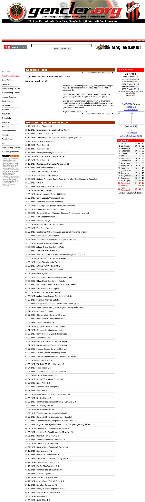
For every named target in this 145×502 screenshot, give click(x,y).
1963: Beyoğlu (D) (130, 89)
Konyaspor (125, 173)
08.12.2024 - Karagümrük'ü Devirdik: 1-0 (42, 462)
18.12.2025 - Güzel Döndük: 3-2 (38, 126)
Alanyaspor (125, 168)
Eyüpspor (124, 185)
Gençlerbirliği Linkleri (11, 147)
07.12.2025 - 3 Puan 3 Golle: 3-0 (39, 134)
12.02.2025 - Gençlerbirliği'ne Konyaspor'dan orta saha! (48, 417)
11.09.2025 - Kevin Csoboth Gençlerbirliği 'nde (44, 198)
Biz (3, 143)
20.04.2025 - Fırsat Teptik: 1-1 (37, 368)
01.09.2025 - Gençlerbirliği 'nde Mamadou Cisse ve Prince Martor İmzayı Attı (57, 213)
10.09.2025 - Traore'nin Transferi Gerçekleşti (44, 202)
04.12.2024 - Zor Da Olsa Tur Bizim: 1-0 (42, 466)
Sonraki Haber (106, 73)
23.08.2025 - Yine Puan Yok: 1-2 (38, 228)
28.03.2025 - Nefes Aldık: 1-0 (37, 383)
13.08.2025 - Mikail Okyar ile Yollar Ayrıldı (42, 262)
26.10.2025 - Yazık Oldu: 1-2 (37, 160)
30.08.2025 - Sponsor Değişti (37, 220)
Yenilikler (6, 84)
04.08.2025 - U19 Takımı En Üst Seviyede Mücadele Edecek (50, 285)
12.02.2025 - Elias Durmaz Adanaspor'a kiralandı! (46, 413)
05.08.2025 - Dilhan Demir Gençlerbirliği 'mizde (45, 281)
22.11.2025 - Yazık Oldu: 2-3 (37, 145)
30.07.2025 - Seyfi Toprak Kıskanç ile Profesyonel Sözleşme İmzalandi (54, 307)
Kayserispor (125, 183)
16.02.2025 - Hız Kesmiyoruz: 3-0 (39, 406)
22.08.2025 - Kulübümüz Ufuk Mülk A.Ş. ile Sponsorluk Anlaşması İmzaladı (56, 232)
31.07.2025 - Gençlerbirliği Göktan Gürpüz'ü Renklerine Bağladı (52, 304)
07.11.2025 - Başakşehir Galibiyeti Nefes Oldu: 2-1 (46, 153)
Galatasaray (125, 146)
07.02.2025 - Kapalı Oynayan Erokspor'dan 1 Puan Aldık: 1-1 (50, 421)
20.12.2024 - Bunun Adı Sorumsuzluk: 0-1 (42, 455)
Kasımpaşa (125, 178)
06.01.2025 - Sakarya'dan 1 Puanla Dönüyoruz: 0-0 (46, 447)
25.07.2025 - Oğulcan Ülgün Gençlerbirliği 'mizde (45, 315)
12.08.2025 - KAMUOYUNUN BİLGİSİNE (42, 266)
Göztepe (124, 153)
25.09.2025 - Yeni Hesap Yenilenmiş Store (43, 175)
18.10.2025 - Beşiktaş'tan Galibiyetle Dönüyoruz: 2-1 (47, 164)
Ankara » (6, 135)
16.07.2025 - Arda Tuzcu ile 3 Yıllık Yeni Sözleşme (46, 341)
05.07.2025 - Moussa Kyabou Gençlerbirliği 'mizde (46, 349)
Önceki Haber (90, 73)
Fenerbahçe (125, 148)
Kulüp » (5, 126)
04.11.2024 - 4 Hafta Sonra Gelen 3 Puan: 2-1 (44, 481)
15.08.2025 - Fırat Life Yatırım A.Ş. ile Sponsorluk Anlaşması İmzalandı (55, 254)
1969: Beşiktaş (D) (130, 84)
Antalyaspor (125, 181)
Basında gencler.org (10, 152)
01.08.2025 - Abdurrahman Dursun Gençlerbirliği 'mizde (48, 296)
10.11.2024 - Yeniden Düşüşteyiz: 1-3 (41, 477)
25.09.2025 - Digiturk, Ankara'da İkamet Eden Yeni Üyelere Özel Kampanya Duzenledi (61, 179)
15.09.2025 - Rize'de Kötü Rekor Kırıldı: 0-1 (43, 186)
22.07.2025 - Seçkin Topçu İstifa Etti (40, 322)
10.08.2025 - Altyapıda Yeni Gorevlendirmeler (44, 270)
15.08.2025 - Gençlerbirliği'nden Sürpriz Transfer (45, 258)
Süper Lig (123, 140)
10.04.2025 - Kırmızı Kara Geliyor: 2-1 (41, 375)
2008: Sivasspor (130, 77)
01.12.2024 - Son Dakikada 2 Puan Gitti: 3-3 (43, 470)
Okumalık (6, 105)
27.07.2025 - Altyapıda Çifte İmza (39, 311)
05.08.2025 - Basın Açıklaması (38, 273)
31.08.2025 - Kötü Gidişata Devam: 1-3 (41, 217)
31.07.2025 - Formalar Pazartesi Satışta (42, 300)
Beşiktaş (124, 156)
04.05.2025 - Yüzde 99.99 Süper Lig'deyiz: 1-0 (44, 364)
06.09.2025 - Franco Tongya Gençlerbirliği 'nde (45, 209)
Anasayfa (6, 72)
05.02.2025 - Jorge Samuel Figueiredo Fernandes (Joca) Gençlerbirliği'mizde (57, 424)
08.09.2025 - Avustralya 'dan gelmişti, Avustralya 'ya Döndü (50, 205)
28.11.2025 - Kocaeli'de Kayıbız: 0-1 (40, 141)
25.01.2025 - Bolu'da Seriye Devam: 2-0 (42, 436)
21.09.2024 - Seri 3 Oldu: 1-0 (37, 500)
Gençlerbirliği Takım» (11, 88)
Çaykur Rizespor (127, 171)
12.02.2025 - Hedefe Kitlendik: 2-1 (39, 409)
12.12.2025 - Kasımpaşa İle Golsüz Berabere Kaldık (47, 130)
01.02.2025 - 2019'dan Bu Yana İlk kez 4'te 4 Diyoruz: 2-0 (49, 432)
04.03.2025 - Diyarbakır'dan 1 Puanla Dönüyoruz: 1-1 (47, 394)
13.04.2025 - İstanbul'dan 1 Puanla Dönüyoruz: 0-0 (46, 372)
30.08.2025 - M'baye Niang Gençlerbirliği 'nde (44, 224)
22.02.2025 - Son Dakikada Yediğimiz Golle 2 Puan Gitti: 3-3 (50, 402)
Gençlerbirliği (126, 176)
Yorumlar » (6, 114)
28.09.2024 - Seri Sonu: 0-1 (37, 496)
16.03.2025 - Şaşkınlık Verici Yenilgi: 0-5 (42, 387)
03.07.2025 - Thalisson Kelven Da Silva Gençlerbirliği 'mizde (50, 356)
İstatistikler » (7, 101)
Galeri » (5, 122)
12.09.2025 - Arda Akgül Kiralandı (39, 190)
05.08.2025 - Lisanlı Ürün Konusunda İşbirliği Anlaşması (48, 277)
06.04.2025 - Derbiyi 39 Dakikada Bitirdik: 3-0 (44, 379)
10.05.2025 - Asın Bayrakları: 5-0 (39, 360)
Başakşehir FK (126, 166)
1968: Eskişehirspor (130, 87)
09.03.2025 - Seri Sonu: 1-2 (37, 390)
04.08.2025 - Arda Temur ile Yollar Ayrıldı (42, 288)
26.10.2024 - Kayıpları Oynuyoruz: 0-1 (41, 485)
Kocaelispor (125, 163)
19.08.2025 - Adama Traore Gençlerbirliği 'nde (44, 247)
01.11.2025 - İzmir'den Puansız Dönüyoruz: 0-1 (45, 156)
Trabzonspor (125, 151)
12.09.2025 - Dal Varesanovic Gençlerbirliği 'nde (45, 194)
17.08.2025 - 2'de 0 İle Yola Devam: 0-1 (41, 251)
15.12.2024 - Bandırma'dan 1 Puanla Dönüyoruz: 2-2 (47, 458)
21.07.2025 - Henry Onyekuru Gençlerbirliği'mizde (46, 334)
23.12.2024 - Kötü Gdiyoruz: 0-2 (38, 451)
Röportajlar (6, 118)
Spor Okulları (7, 80)
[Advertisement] (73, 31)
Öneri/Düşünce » (9, 131)
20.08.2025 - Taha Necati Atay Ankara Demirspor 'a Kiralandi (50, 239)
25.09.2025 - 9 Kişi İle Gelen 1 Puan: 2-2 (42, 171)
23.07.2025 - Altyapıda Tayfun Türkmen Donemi (45, 326)
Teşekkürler (7, 139)
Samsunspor (125, 158)
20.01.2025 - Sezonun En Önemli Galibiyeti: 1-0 (45, 440)
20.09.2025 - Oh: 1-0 (34, 183)
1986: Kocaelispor (130, 79)
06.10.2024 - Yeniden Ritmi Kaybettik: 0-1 (42, 492)
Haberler (5, 110)
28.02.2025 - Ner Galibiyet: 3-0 (38, 398)
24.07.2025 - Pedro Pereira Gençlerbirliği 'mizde (45, 319)
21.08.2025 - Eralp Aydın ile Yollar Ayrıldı (42, 236)
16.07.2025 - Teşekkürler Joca (38, 338)
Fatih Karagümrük (125, 189)
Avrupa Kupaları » (9, 97)
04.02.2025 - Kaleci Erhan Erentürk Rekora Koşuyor (47, 428)
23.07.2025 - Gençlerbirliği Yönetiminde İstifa (44, 330)
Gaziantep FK (126, 161)
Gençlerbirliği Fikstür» (11, 93)
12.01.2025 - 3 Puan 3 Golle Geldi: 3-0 (41, 443)
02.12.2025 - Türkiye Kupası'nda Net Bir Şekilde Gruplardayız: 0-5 (53, 137)
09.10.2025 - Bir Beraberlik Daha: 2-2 (41, 168)
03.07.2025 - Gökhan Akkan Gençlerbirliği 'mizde (45, 353)
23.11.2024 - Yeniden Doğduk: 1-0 (39, 474)
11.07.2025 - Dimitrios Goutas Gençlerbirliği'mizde (46, 345)
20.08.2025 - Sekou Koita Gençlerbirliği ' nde (44, 243)
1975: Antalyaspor (130, 82)
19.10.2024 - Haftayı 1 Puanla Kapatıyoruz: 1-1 (45, 489)
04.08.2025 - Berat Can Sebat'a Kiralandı (42, 292)
